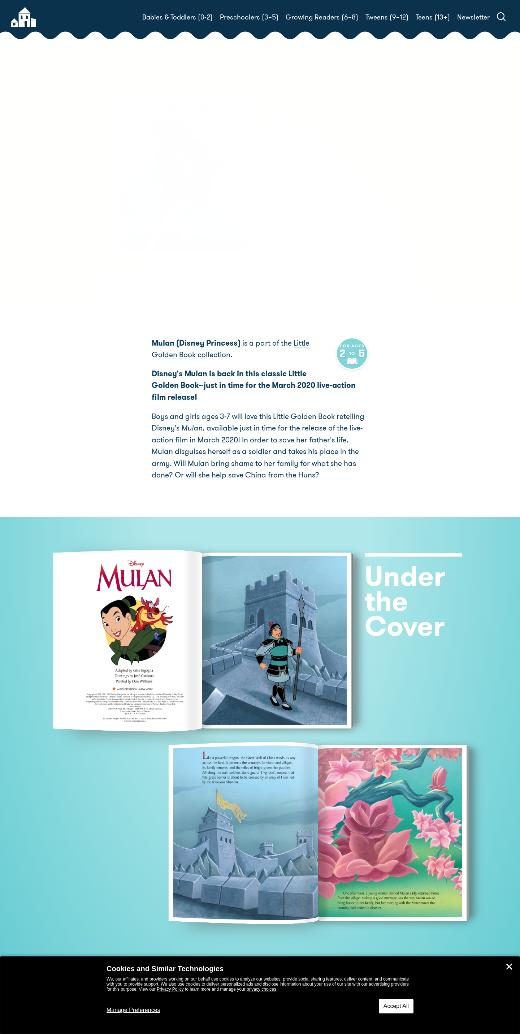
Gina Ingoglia (328, 188)
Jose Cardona (289, 197)
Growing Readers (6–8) (322, 17)
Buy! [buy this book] (283, 222)
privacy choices (261, 989)
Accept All (396, 1006)
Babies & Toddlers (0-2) (177, 17)
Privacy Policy (170, 989)
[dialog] (260, 995)
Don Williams (352, 197)
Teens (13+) (433, 17)
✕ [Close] (509, 966)
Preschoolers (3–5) (249, 17)
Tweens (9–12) (386, 17)
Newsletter (473, 17)
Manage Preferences (133, 1010)
